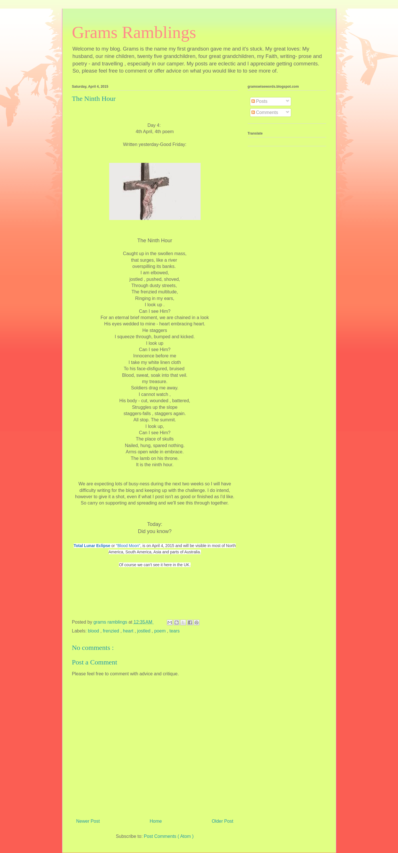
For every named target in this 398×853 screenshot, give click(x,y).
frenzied (111, 630)
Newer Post (88, 821)
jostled (144, 630)
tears (174, 630)
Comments (264, 112)
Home (156, 821)
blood (94, 630)
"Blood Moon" (128, 545)
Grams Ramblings (134, 32)
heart (129, 630)
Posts (259, 101)
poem (160, 630)
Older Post (222, 821)
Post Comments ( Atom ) (168, 836)
